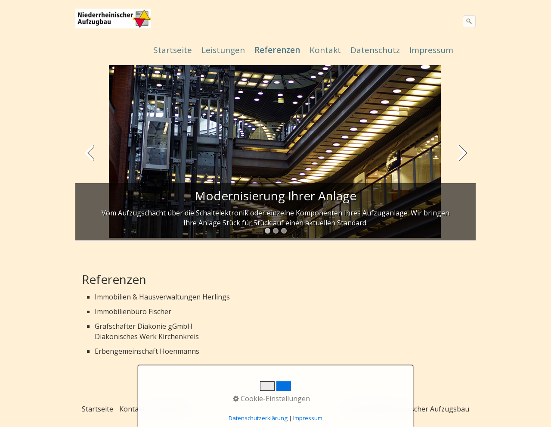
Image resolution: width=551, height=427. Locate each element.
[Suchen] (469, 22)
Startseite (172, 50)
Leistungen (223, 50)
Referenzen (277, 50)
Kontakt (325, 50)
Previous (90, 158)
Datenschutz (375, 50)
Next (460, 158)
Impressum (431, 50)
